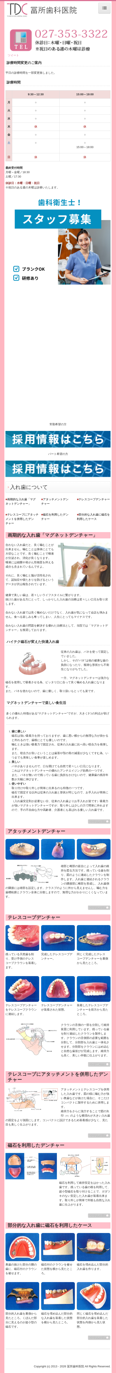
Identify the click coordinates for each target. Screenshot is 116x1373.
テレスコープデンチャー (94, 499)
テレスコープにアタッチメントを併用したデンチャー (22, 519)
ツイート (13, 55)
